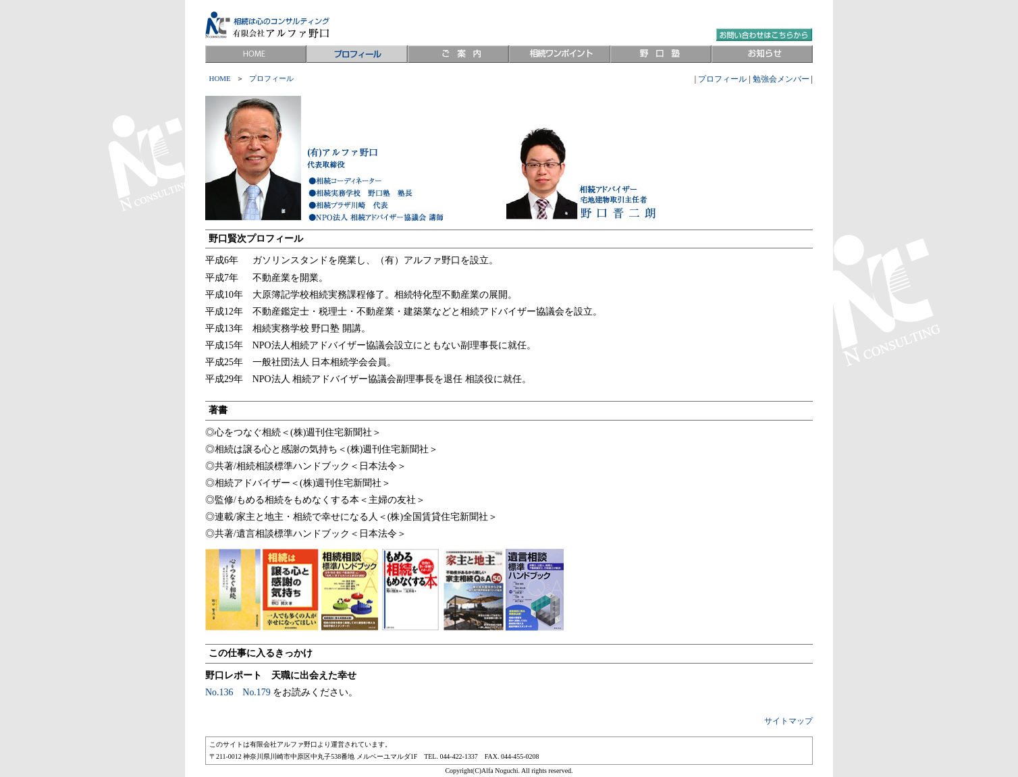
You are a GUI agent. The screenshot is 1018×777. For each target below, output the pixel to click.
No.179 (256, 692)
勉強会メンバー (781, 79)
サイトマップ (788, 721)
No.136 (219, 692)
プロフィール (722, 79)
